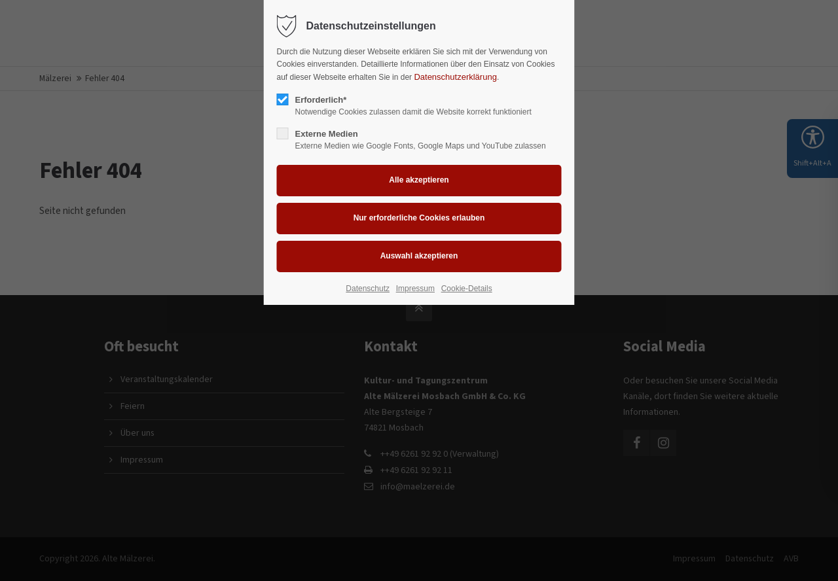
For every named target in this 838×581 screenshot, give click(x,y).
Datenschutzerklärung (455, 77)
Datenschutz (368, 288)
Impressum (415, 288)
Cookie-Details (466, 288)
